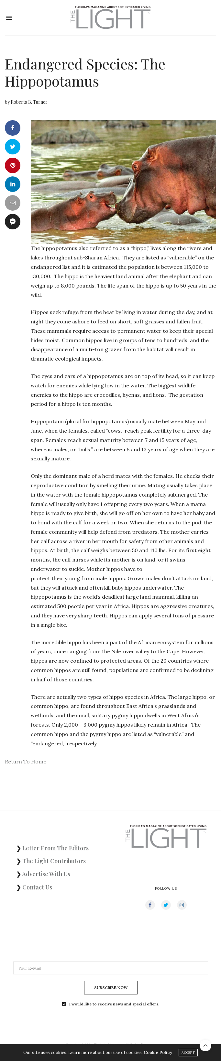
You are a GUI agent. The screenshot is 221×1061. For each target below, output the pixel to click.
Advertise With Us (46, 874)
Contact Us (37, 887)
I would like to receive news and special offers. (114, 1004)
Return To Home (25, 761)
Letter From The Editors (55, 848)
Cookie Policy (158, 1053)
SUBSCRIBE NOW (110, 987)
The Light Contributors (54, 861)
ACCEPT (188, 1054)
